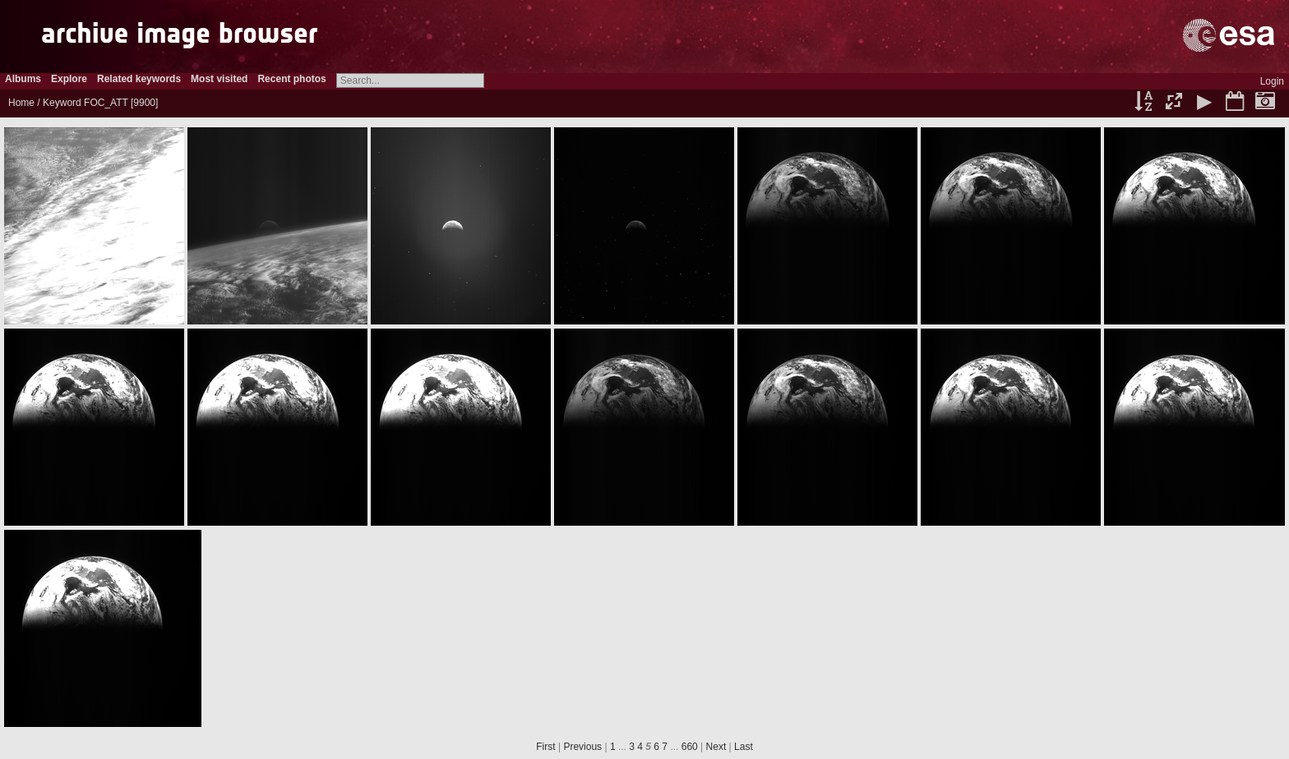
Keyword (62, 102)
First (545, 746)
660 (689, 746)
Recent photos (291, 79)
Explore (69, 79)
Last (743, 746)
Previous (582, 746)
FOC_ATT (106, 102)
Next (716, 746)
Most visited (219, 79)
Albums (23, 79)
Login (1272, 81)
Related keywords (139, 79)
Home (21, 102)
